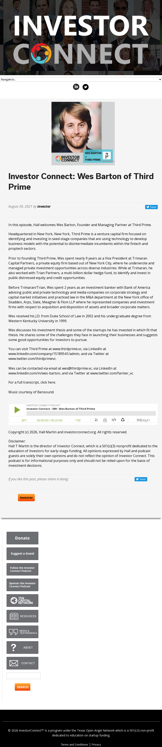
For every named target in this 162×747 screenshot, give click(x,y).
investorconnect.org (80, 432)
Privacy (96, 744)
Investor (26, 498)
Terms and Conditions (74, 744)
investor (44, 206)
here (51, 382)
